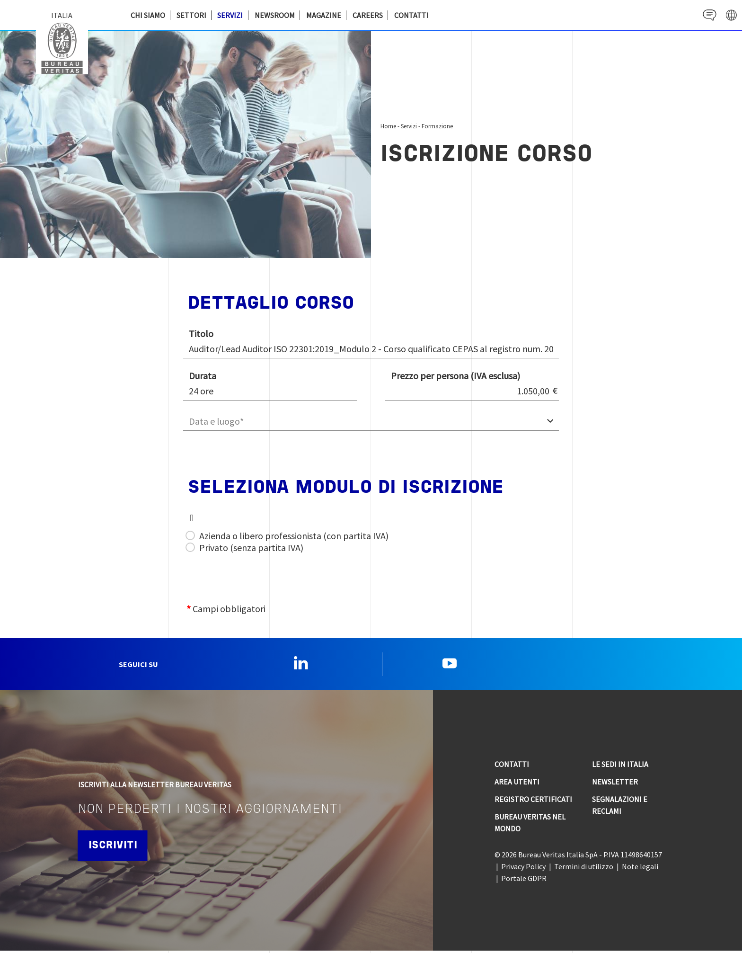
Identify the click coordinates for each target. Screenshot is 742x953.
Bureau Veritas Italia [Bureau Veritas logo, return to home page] (64, 47)
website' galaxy (730, 15)
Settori (191, 15)
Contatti (411, 15)
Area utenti (517, 784)
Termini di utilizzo (583, 868)
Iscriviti (114, 847)
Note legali (640, 868)
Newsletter (615, 784)
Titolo (201, 333)
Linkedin (301, 664)
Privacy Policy (523, 868)
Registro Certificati (533, 801)
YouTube (449, 664)
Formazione (437, 126)
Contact (707, 15)
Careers (368, 15)
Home (388, 126)
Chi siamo (148, 15)
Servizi (230, 15)
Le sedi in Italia (620, 766)
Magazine (323, 15)
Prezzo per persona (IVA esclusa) (455, 376)
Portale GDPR (524, 880)
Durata (202, 376)
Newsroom (275, 15)
